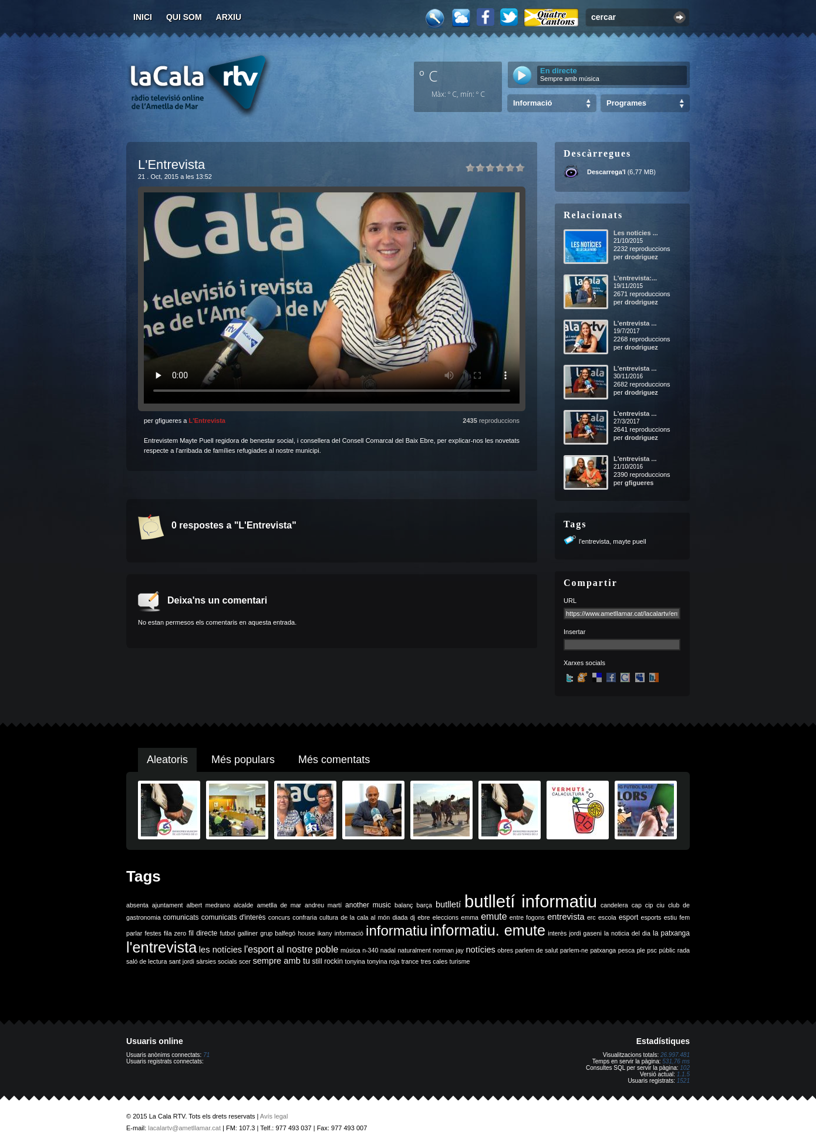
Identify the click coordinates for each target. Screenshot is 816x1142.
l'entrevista (594, 541)
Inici (142, 17)
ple (641, 950)
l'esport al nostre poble (291, 949)
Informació (532, 103)
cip (649, 905)
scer (245, 961)
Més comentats (334, 759)
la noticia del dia (627, 933)
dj (412, 917)
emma (469, 917)
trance (410, 961)
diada (399, 917)
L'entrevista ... (635, 323)
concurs (279, 917)
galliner (248, 933)
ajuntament (167, 905)
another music (368, 905)
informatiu (396, 930)
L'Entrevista (206, 420)
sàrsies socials (216, 961)
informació (349, 933)
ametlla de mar (279, 905)
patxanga (603, 950)
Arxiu (229, 17)
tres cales (434, 961)
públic (667, 950)
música (350, 950)
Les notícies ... (635, 232)
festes (152, 933)
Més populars (243, 759)
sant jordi (181, 961)
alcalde (244, 905)
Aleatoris (167, 759)
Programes (626, 103)
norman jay (448, 950)
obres (505, 950)
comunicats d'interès (233, 917)
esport (628, 917)
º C (428, 76)
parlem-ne (574, 950)
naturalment (413, 950)
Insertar (574, 631)
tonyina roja (383, 961)
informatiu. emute (488, 930)
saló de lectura (146, 961)
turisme (460, 961)
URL (570, 600)
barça (424, 905)
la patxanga (671, 933)
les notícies (220, 949)
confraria (304, 917)
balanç (403, 905)
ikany (325, 933)
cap (637, 905)
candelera (614, 905)
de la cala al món (365, 917)
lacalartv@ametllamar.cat (184, 1127)
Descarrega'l (606, 171)
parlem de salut (536, 950)
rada (683, 950)
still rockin (327, 961)
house (306, 933)
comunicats (181, 917)
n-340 (370, 950)
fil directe (202, 933)
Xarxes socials (584, 662)
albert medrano (208, 905)
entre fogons (527, 917)
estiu (670, 917)
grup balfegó (277, 933)
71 (206, 1055)
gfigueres (639, 482)
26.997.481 (675, 1055)
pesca (626, 950)
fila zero (175, 933)
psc (652, 950)
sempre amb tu (281, 960)
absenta (137, 905)
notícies (480, 949)
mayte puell (629, 541)
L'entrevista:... (635, 278)
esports (650, 917)
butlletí (448, 904)
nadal (388, 950)
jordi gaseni (585, 933)
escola (607, 917)
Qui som (184, 17)
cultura (328, 917)
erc (591, 917)
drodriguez (641, 256)
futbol (227, 933)
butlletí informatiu (530, 901)
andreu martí (323, 905)
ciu (660, 905)
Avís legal (274, 1116)
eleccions (445, 917)
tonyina (355, 961)
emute (494, 916)
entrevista (566, 916)
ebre (423, 917)
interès (557, 933)
